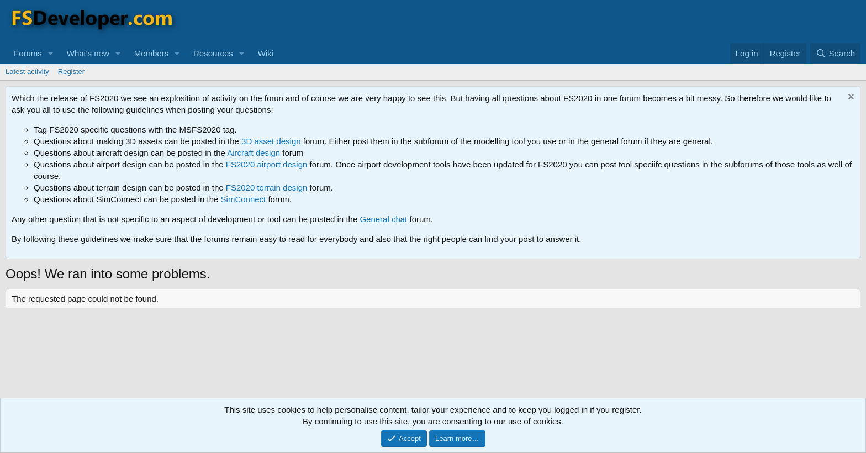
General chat (383, 219)
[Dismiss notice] (849, 98)
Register (71, 71)
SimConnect (243, 199)
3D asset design (271, 141)
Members (151, 53)
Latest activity (27, 71)
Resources (213, 53)
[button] (51, 53)
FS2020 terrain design (267, 187)
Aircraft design (253, 152)
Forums (28, 53)
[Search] (835, 53)
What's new (88, 53)
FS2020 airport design (267, 164)
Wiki (265, 53)
